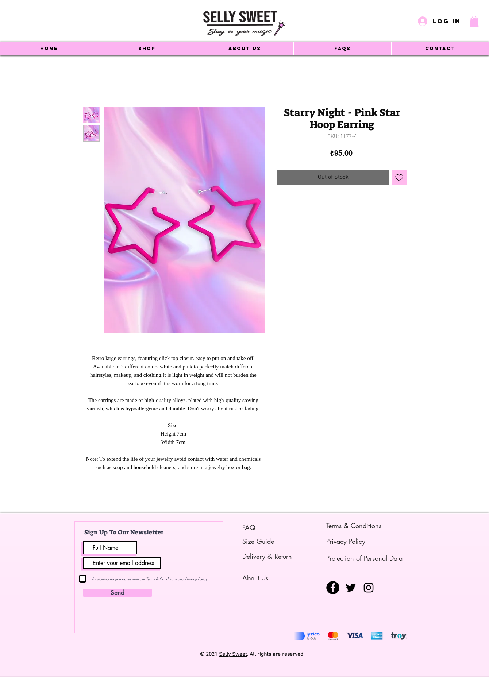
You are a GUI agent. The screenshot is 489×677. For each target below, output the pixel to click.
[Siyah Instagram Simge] (368, 587)
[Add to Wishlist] (399, 177)
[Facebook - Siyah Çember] (332, 587)
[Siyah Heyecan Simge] (350, 587)
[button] (474, 21)
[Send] (117, 593)
